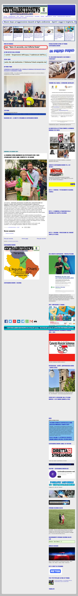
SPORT (18, 16)
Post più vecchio (41, 238)
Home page (5, 16)
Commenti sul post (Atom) (13, 241)
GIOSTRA (54, 16)
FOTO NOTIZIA (37, 16)
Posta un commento (10, 233)
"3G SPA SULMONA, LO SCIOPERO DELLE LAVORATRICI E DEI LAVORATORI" (63, 581)
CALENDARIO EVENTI (11, 16)
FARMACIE (42, 16)
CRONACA (22, 16)
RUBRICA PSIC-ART (48, 16)
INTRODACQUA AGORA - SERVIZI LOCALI (64, 16)
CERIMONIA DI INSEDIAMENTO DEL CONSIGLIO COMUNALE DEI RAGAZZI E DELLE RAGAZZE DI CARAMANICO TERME (36, 114)
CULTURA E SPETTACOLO (29, 16)
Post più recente (8, 238)
